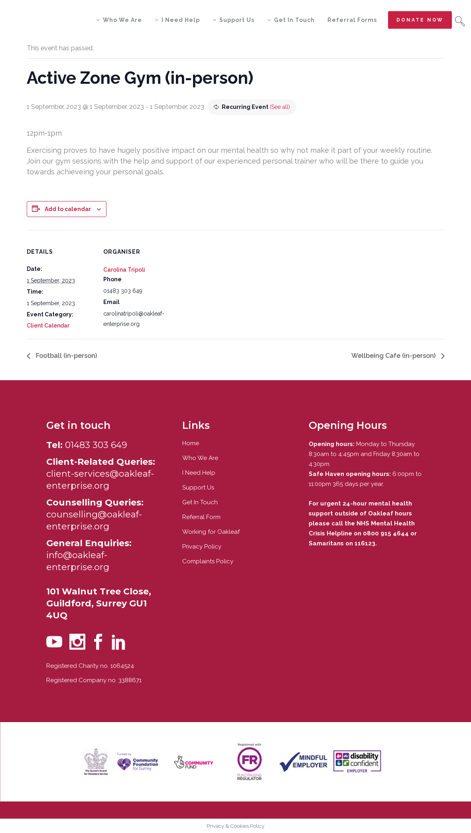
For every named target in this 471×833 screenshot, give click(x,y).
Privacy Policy (201, 546)
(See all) (280, 107)
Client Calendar (48, 325)
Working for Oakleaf (211, 531)
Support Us (198, 487)
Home (190, 443)
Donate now (419, 20)
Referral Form (201, 517)
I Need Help (198, 472)
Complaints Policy (207, 561)
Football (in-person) (65, 355)
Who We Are (200, 458)
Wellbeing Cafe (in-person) (394, 355)
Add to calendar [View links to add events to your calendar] (68, 209)
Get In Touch (200, 502)
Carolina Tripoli (124, 269)
